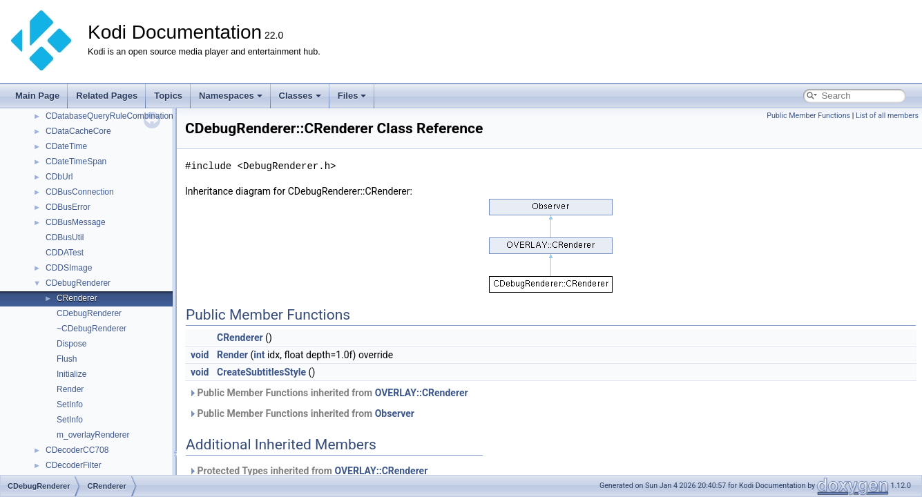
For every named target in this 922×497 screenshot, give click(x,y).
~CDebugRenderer (91, 328)
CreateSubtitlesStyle (261, 372)
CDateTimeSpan (76, 161)
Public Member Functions (808, 115)
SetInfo (70, 404)
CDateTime (66, 146)
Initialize (71, 374)
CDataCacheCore (78, 131)
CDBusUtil (65, 237)
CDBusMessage (76, 222)
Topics (168, 95)
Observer (394, 413)
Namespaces (230, 95)
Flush (67, 359)
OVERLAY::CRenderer (421, 392)
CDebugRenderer (78, 283)
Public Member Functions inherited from (328, 392)
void (200, 354)
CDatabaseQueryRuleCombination (109, 116)
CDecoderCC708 (77, 450)
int (259, 354)
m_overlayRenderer (93, 435)
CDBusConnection (80, 192)
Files (352, 95)
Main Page (37, 95)
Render (70, 389)
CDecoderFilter (74, 465)
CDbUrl (59, 177)
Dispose (71, 344)
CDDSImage (69, 268)
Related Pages (106, 95)
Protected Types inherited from (308, 470)
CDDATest (65, 252)
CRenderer (77, 298)
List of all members (887, 115)
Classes (300, 95)
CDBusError (68, 207)
